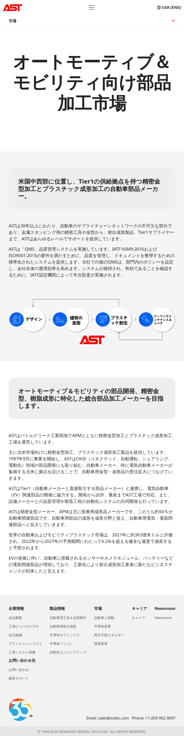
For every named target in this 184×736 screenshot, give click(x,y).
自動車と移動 (104, 617)
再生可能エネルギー (109, 635)
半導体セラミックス (65, 635)
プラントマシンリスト (25, 643)
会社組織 (15, 635)
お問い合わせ (19, 669)
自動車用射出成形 (63, 626)
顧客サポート (19, 678)
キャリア (138, 617)
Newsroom (163, 617)
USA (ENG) (169, 7)
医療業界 (101, 643)
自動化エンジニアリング (68, 652)
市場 (12, 20)
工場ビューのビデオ (24, 626)
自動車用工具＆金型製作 (68, 617)
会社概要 (15, 617)
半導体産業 (102, 626)
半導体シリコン (61, 643)
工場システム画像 (22, 652)
